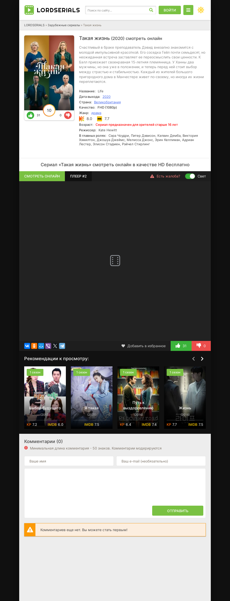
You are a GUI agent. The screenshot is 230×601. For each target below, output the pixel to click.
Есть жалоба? (165, 176)
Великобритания (107, 102)
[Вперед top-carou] (202, 359)
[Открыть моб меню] (188, 10)
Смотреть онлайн (42, 176)
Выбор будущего (45, 408)
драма (96, 113)
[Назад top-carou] (193, 359)
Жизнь (185, 408)
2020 (107, 97)
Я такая (92, 408)
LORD (58, 10)
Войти (170, 10)
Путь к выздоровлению (138, 405)
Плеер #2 (78, 176)
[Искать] (151, 10)
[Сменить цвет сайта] (201, 10)
